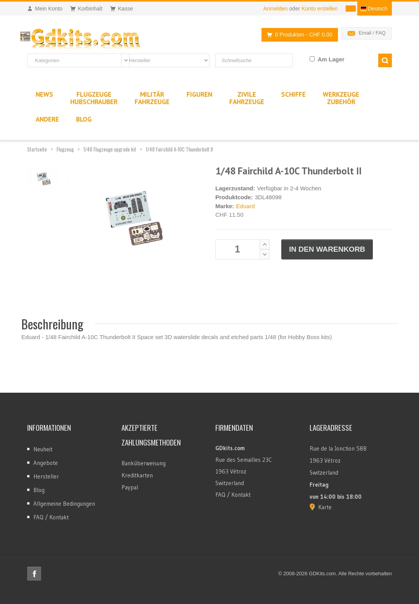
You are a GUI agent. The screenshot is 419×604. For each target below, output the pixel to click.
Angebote (45, 462)
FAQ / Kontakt (51, 517)
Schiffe (293, 94)
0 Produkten (297, 35)
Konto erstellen (319, 8)
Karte (325, 507)
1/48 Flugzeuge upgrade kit (109, 149)
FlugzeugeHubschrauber (94, 98)
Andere (47, 119)
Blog (39, 490)
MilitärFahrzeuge (152, 98)
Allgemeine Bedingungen (64, 503)
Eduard (245, 206)
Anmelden (275, 8)
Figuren (199, 94)
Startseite (37, 149)
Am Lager (331, 59)
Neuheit (42, 449)
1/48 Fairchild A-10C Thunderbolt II (179, 149)
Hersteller (46, 476)
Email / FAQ (372, 33)
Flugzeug (65, 149)
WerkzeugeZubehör (341, 98)
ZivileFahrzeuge (246, 98)
